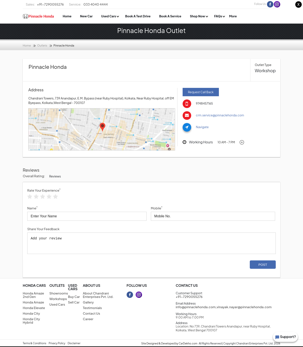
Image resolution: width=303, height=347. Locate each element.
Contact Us (91, 313)
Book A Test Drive (137, 16)
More (233, 16)
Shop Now (198, 16)
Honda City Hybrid (31, 320)
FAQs (218, 16)
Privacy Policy (57, 343)
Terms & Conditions (34, 343)
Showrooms (58, 293)
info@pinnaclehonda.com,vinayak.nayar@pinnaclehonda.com (224, 307)
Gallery (88, 302)
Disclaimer (74, 343)
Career (88, 319)
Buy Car (74, 296)
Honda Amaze (33, 302)
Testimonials (92, 308)
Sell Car (74, 302)
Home (67, 16)
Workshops (58, 299)
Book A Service (170, 16)
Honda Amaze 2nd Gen (33, 295)
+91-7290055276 (45, 4)
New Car (86, 16)
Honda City (31, 313)
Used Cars (109, 16)
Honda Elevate (34, 308)
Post (262, 264)
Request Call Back (201, 92)
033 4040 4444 (88, 4)
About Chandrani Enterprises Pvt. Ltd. (98, 295)
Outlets (42, 45)
